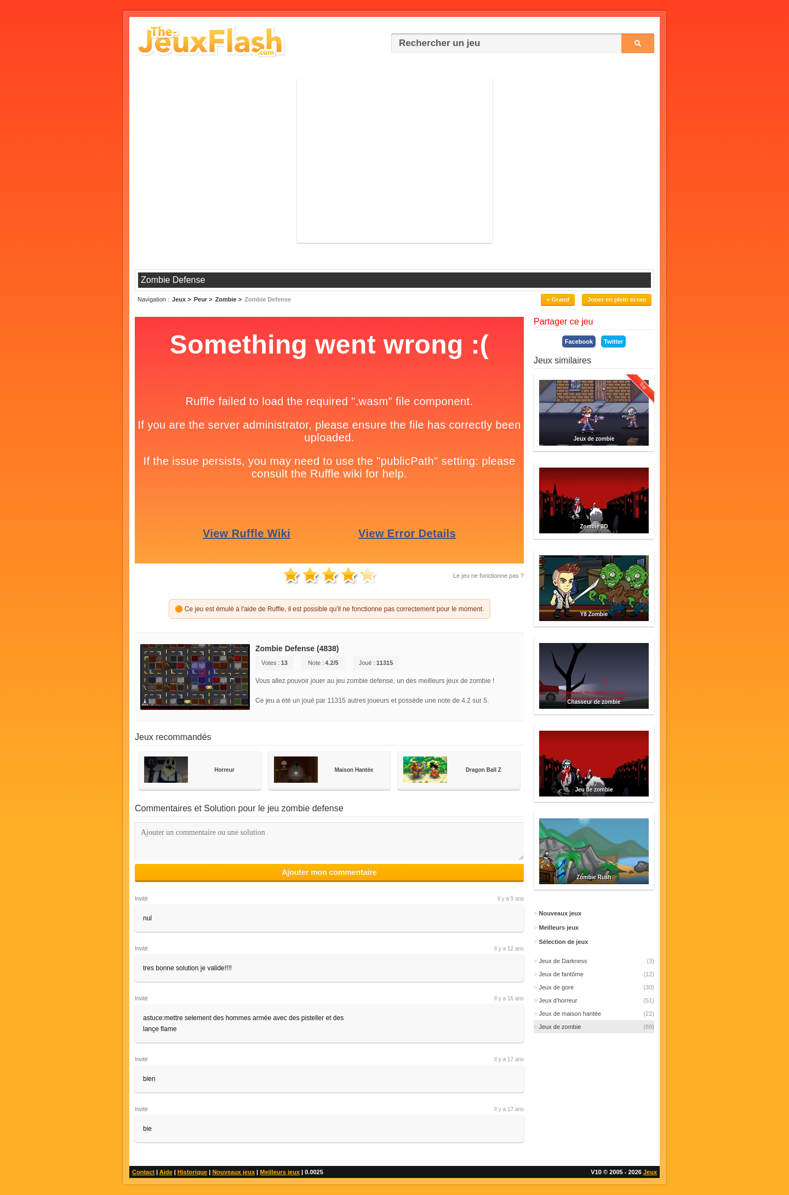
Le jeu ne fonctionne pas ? (488, 575)
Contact (143, 1172)
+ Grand (557, 299)
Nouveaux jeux (233, 1172)
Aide (166, 1172)
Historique (192, 1172)
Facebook (579, 341)
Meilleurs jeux (280, 1172)
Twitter (613, 341)
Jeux (650, 1172)
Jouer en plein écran (616, 299)
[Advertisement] (394, 160)
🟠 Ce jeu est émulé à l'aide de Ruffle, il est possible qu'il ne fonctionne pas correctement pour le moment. (329, 609)
